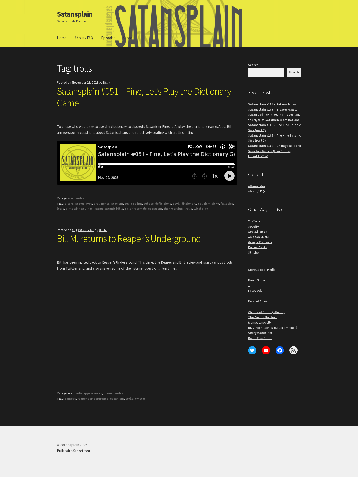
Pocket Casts (257, 247)
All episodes (256, 186)
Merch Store (256, 280)
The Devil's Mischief (262, 317)
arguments (101, 203)
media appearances (88, 393)
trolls (188, 208)
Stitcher (254, 252)
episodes (77, 198)
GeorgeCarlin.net (260, 333)
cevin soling (133, 203)
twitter (140, 398)
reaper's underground (93, 398)
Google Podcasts (260, 242)
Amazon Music (258, 237)
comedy (70, 398)
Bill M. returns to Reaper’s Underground (129, 238)
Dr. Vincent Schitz (261, 328)
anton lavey (83, 203)
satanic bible (113, 208)
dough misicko (208, 203)
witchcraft (201, 208)
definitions (163, 203)
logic (60, 208)
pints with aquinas (79, 208)
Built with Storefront (73, 450)
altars (69, 203)
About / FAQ (84, 37)
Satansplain (75, 14)
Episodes (108, 37)
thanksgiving (173, 208)
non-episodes (113, 393)
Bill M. (107, 82)
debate (148, 203)
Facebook (255, 290)
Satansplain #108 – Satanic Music (272, 104)
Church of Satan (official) (266, 312)
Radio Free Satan (260, 338)
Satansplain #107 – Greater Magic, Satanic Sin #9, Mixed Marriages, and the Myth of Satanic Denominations (274, 114)
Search (253, 65)
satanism (155, 208)
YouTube (254, 221)
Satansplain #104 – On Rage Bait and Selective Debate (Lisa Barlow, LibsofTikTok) (274, 151)
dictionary (188, 203)
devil (176, 203)
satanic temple (136, 208)
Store (127, 37)
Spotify (253, 226)
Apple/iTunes (257, 231)
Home (62, 37)
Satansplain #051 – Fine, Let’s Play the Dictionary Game (144, 97)
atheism (117, 203)
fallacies (227, 203)
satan (98, 208)
